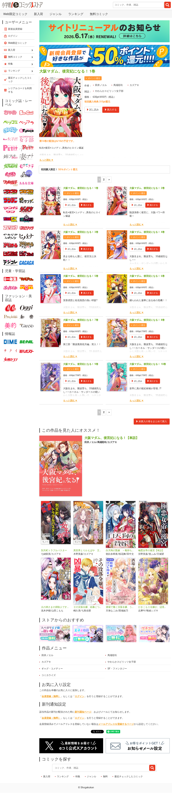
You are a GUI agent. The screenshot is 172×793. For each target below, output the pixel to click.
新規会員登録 (15, 29)
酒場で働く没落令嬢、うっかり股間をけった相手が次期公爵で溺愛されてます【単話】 (121, 607)
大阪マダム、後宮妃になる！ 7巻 (80, 320)
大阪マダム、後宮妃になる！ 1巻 (80, 188)
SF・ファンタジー (117, 668)
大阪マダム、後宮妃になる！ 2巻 (147, 188)
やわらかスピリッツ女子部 (109, 91)
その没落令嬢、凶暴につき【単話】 (88, 607)
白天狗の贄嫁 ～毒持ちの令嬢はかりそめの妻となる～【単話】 (121, 550)
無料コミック (99, 14)
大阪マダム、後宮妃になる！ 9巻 (80, 364)
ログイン (79, 696)
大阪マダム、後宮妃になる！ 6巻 (147, 276)
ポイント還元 (94, 78)
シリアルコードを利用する (20, 90)
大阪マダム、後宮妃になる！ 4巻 (147, 232)
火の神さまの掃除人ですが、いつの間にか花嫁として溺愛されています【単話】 (56, 607)
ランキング (75, 14)
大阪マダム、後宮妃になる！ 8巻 (147, 320)
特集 (77, 776)
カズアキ (134, 85)
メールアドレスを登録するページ (116, 724)
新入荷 (38, 14)
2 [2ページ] (103, 179)
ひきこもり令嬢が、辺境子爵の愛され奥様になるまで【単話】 (153, 607)
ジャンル (55, 14)
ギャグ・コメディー (52, 668)
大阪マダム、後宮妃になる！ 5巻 (80, 276)
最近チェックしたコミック (128, 776)
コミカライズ (49, 675)
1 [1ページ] (99, 179)
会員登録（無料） (51, 696)
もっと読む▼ (46, 160)
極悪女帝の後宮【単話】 (151, 550)
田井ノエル (101, 85)
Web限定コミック (15, 14)
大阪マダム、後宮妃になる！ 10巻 (147, 364)
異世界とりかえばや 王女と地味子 (88, 550)
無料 (105, 776)
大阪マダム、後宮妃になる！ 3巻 (80, 232)
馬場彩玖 (118, 85)
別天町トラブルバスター (54, 550)
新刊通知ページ (83, 711)
